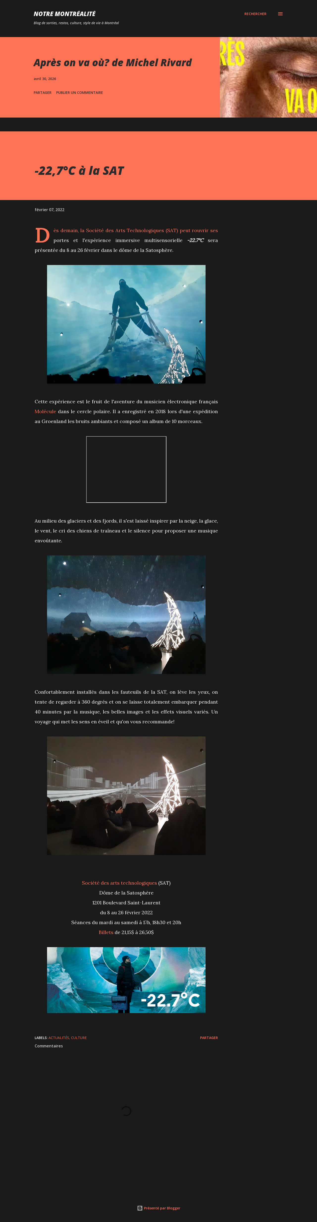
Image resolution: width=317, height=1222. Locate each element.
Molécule (45, 411)
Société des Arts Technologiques (125, 230)
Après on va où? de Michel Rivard (113, 62)
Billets (106, 932)
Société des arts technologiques (119, 883)
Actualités (59, 1037)
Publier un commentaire (79, 92)
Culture (79, 1037)
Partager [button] (43, 92)
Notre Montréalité (64, 14)
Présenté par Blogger (158, 1208)
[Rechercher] (255, 14)
